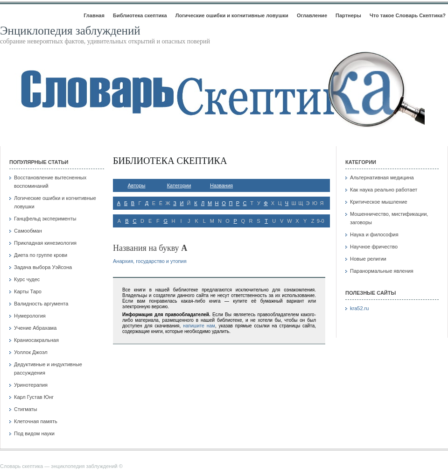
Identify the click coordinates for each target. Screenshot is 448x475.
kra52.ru (359, 308)
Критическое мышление (378, 202)
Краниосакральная (36, 340)
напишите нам (199, 325)
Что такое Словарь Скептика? (408, 15)
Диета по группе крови (40, 255)
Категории (179, 185)
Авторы (137, 185)
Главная (94, 15)
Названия (221, 185)
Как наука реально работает (383, 189)
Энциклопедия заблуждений (70, 30)
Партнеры (348, 15)
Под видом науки (34, 433)
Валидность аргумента (41, 303)
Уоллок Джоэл (31, 352)
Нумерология (30, 316)
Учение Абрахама (35, 328)
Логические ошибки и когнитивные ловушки (231, 15)
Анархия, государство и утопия (150, 261)
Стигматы (25, 409)
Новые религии (368, 259)
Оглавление (312, 15)
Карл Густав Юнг (34, 397)
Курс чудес (27, 279)
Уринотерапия (31, 385)
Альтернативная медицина (382, 177)
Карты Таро (28, 291)
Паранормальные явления (381, 271)
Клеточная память (35, 421)
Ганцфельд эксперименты (45, 218)
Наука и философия (374, 234)
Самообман (28, 231)
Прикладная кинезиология (45, 243)
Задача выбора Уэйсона (43, 267)
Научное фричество (374, 246)
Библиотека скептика (140, 15)
